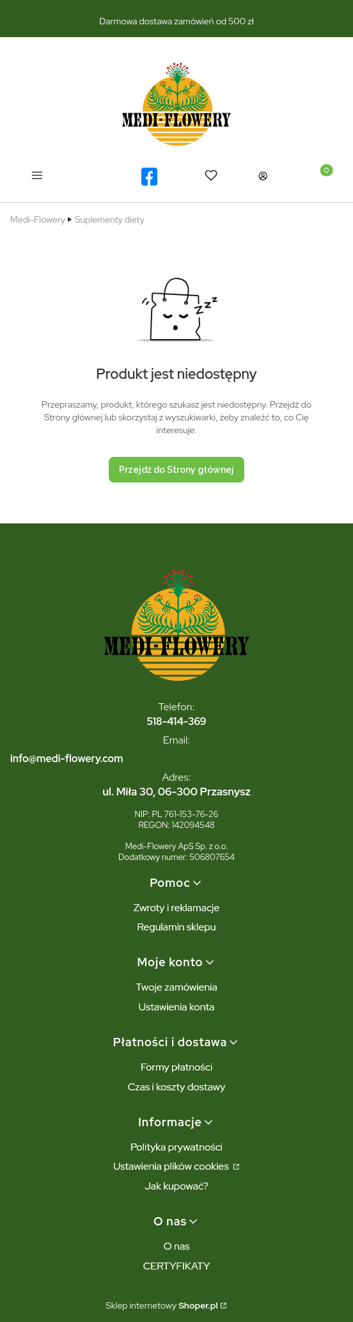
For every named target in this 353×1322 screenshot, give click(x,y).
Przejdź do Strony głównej (176, 470)
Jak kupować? (176, 1186)
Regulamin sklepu (176, 927)
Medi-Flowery (37, 219)
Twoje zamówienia (176, 987)
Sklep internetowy (161, 1305)
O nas (177, 1246)
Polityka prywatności (176, 1147)
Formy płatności (176, 1067)
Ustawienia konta (177, 1007)
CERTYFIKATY (176, 1266)
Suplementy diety (110, 219)
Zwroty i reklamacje (177, 907)
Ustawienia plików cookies (172, 1166)
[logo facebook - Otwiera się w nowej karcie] (149, 176)
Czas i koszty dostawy (177, 1087)
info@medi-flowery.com (66, 758)
